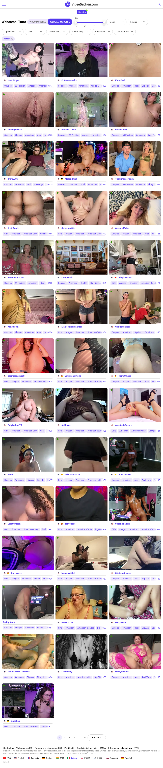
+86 (158, 86)
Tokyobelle (70, 524)
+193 (157, 480)
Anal (39, 135)
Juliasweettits (68, 228)
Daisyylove (120, 622)
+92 (158, 628)
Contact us (8, 748)
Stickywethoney (123, 573)
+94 (104, 135)
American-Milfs (84, 677)
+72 (104, 234)
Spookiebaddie (122, 524)
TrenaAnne (13, 179)
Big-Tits (145, 86)
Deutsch (47, 758)
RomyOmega (125, 376)
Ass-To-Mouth (97, 86)
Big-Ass (137, 332)
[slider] (75, 22)
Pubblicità (69, 748)
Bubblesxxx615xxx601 (19, 671)
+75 (50, 381)
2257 (136, 748)
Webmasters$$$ (24, 748)
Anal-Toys (38, 184)
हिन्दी (60, 758)
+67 (50, 529)
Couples (8, 86)
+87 (158, 529)
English (19, 758)
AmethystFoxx (15, 129)
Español (126, 758)
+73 (50, 431)
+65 (50, 234)
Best (136, 86)
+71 (158, 283)
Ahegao (32, 86)
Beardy (40, 627)
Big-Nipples (95, 283)
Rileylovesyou (125, 277)
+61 (50, 628)
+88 (158, 579)
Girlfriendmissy (122, 327)
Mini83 (11, 474)
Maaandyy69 (71, 179)
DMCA (103, 748)
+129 (104, 86)
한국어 (98, 758)
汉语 (7, 758)
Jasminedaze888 (16, 376)
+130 (50, 283)
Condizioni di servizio (87, 748)
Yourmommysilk (73, 376)
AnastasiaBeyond (123, 425)
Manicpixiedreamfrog (72, 327)
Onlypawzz (16, 573)
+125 (50, 184)
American (43, 86)
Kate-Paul (120, 80)
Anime (37, 579)
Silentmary (67, 671)
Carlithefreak (14, 524)
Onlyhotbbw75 (15, 425)
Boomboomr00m (16, 277)
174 (84, 737)
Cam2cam (149, 332)
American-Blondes (96, 234)
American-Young (95, 381)
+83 (104, 677)
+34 (104, 332)
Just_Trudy (13, 228)
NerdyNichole (121, 671)
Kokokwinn (13, 327)
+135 (157, 677)
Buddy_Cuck (9, 622)
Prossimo (97, 737)
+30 (158, 332)
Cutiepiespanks (69, 80)
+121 (104, 283)
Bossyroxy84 (125, 474)
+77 (158, 381)
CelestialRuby (122, 228)
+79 (104, 381)
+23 (50, 726)
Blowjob (151, 184)
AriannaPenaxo (72, 474)
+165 (50, 135)
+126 (157, 234)
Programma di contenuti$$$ (48, 748)
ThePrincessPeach (124, 179)
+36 (50, 579)
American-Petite (95, 332)
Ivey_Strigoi (13, 80)
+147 (50, 86)
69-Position (20, 86)
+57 (104, 579)
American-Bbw (30, 234)
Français (33, 758)
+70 (104, 184)
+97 (50, 480)
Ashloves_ (66, 425)
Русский (112, 758)
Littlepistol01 (68, 277)
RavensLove (67, 622)
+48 (104, 529)
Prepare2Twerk (69, 129)
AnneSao (15, 721)
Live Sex (82, 12)
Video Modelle (37, 22)
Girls (6, 234)
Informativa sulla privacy (120, 748)
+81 (158, 184)
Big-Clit (84, 283)
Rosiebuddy (121, 129)
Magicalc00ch (68, 573)
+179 (157, 135)
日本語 (85, 758)
